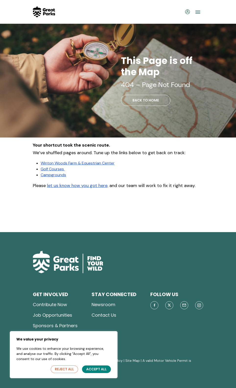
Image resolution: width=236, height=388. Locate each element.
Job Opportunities (52, 315)
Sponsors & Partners (55, 326)
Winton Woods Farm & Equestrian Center (78, 163)
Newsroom (103, 304)
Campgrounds (53, 174)
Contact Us (104, 315)
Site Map (132, 360)
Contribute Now (50, 304)
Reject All (64, 369)
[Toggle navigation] (197, 11)
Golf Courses (53, 169)
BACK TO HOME (145, 100)
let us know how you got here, (77, 185)
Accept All (96, 369)
